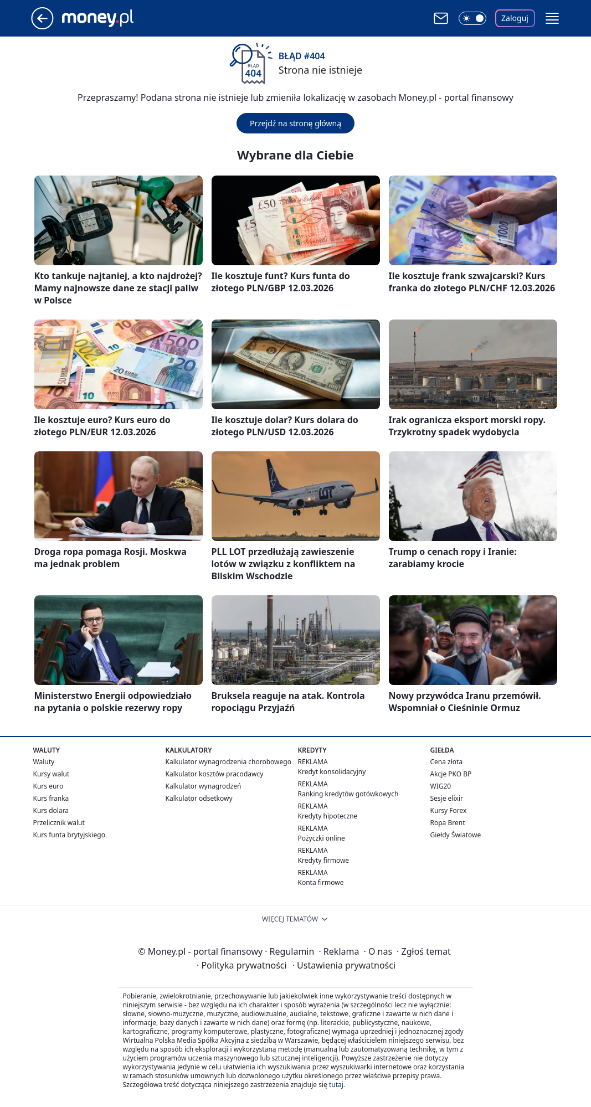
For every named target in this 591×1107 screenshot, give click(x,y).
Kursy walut (51, 774)
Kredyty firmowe (324, 860)
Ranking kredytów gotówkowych (348, 794)
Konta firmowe (321, 882)
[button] (552, 18)
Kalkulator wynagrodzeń (203, 786)
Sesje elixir (446, 798)
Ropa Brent (447, 822)
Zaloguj (514, 18)
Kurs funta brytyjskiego (69, 835)
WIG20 (440, 786)
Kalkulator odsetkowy (199, 798)
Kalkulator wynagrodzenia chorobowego (228, 761)
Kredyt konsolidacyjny (332, 771)
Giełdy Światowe (455, 835)
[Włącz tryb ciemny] (472, 18)
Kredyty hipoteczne (328, 816)
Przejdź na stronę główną (295, 123)
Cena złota (446, 761)
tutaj (336, 1084)
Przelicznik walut (59, 822)
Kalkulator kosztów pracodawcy (215, 774)
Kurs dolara (51, 810)
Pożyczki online (321, 838)
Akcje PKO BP (451, 774)
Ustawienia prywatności (343, 965)
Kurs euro (48, 786)
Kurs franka (51, 798)
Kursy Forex (448, 810)
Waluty (44, 761)
